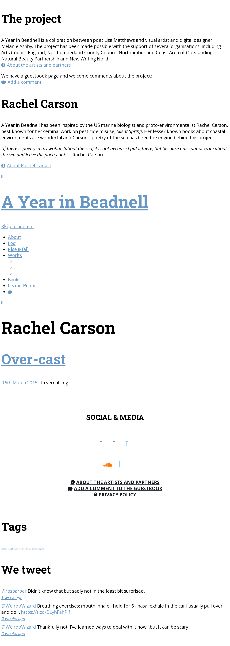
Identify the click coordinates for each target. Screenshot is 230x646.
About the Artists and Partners (118, 482)
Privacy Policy (117, 494)
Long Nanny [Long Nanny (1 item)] (13, 549)
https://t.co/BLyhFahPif (45, 612)
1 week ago (11, 597)
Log (12, 243)
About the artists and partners (39, 65)
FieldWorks (26, 261)
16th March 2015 (19, 382)
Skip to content (17, 226)
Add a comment (25, 82)
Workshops (26, 273)
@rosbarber (14, 591)
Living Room (21, 286)
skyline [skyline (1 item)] (41, 549)
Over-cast (33, 359)
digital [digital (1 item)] (4, 549)
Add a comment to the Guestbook (118, 488)
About (14, 237)
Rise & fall (18, 249)
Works (15, 255)
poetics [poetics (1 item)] (21, 549)
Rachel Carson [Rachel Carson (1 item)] (31, 549)
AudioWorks (27, 267)
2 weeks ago (13, 618)
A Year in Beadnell (74, 201)
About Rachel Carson (29, 165)
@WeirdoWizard (18, 606)
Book (13, 279)
